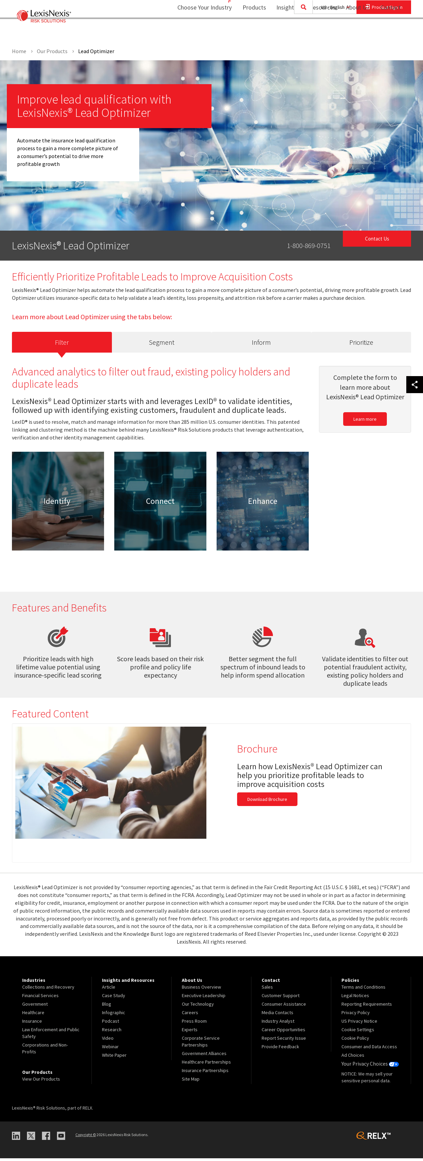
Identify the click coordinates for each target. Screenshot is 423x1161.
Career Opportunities (283, 1033)
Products (250, 32)
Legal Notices (355, 998)
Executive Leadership (203, 998)
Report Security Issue (284, 1041)
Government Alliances (204, 1056)
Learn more (365, 422)
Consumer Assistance (284, 1007)
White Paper (114, 1058)
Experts (190, 1033)
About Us (353, 32)
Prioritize (361, 344)
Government (35, 1007)
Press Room (194, 1024)
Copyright (85, 1137)
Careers (190, 1015)
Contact (390, 32)
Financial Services (40, 998)
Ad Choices (352, 1058)
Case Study (113, 998)
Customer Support (281, 998)
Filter (62, 343)
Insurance (32, 1024)
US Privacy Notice (359, 1024)
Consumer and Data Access (369, 1050)
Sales (267, 990)
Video (108, 1041)
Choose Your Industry (196, 32)
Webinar (110, 1050)
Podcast (110, 1024)
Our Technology (198, 1007)
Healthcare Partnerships (206, 1065)
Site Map (191, 1082)
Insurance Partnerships (205, 1073)
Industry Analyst (278, 1024)
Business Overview (201, 990)
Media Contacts (277, 1015)
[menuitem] (250, 33)
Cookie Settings (357, 1033)
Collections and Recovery (48, 990)
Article (108, 990)
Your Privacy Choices (368, 1067)
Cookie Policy (355, 1041)
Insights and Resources (301, 32)
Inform (261, 344)
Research (111, 1033)
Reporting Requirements (366, 1007)
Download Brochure (267, 802)
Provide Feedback (280, 1050)
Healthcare (33, 1015)
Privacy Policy (355, 1015)
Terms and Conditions (363, 990)
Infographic (113, 1015)
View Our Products (41, 1082)
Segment (161, 344)
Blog (106, 1007)
